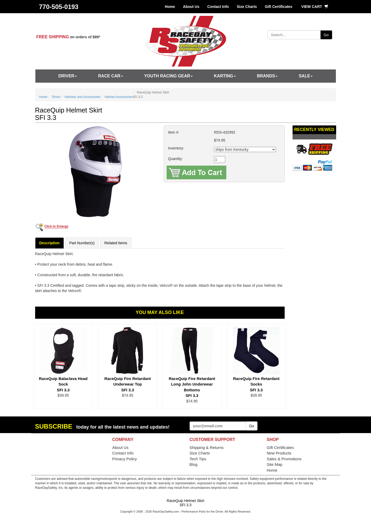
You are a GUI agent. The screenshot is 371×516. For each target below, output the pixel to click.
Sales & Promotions (284, 459)
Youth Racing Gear (168, 76)
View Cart (314, 6)
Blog (194, 464)
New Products (279, 453)
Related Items (115, 243)
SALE (306, 76)
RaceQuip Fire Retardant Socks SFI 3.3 (256, 384)
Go (326, 35)
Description (49, 243)
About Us (191, 6)
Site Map (274, 464)
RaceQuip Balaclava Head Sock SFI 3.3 (63, 384)
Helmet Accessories (118, 97)
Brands (267, 76)
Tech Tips (198, 459)
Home (170, 6)
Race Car (110, 76)
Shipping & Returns (207, 447)
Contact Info (218, 6)
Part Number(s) (82, 243)
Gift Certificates (278, 6)
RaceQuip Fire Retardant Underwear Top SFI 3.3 (127, 384)
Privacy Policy (124, 459)
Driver (67, 76)
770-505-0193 (58, 6)
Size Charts (247, 6)
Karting (225, 76)
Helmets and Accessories (82, 97)
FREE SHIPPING (52, 37)
